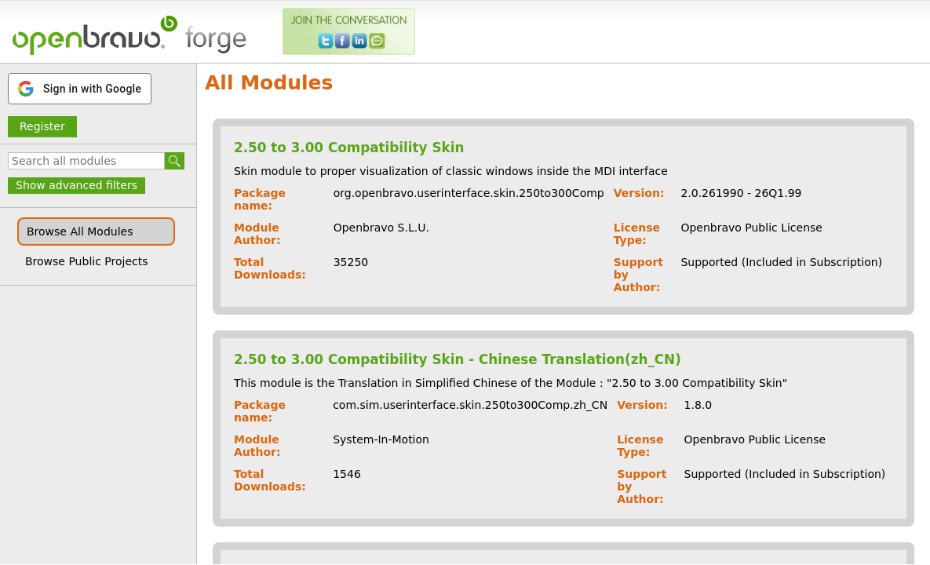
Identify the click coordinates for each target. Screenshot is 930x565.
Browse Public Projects (86, 261)
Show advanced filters (76, 185)
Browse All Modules (80, 231)
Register (42, 126)
